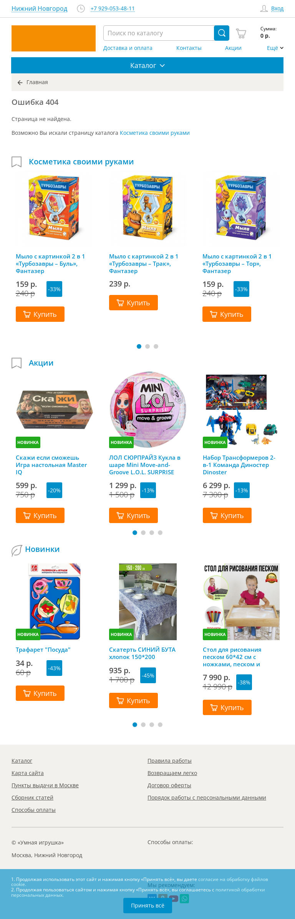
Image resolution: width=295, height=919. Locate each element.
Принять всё (147, 905)
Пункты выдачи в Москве (45, 785)
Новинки (42, 549)
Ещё (272, 48)
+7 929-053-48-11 (113, 8)
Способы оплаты (34, 809)
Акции (233, 48)
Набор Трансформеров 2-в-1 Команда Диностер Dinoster (239, 464)
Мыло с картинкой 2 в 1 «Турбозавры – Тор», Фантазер (237, 263)
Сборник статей (32, 797)
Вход (277, 8)
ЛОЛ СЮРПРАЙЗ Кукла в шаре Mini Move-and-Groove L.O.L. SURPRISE (145, 464)
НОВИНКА (28, 442)
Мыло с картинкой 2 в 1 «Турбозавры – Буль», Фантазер (50, 263)
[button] (139, 346)
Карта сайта (28, 773)
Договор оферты (169, 785)
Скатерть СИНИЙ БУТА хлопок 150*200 (142, 653)
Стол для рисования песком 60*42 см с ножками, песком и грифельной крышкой (235, 656)
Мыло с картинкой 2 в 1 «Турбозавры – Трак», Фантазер (144, 263)
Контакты (189, 48)
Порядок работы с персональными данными (207, 797)
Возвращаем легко (172, 773)
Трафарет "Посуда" (43, 649)
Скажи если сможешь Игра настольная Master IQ (51, 464)
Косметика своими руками (155, 132)
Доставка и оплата (127, 48)
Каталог (22, 760)
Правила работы (170, 760)
